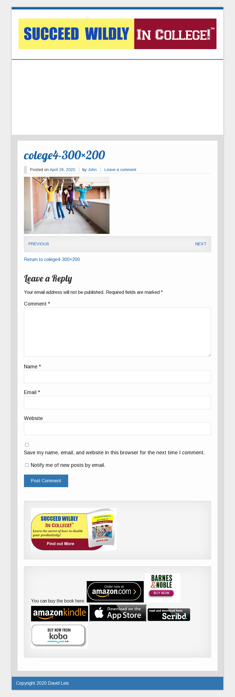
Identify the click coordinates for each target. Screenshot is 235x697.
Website (33, 418)
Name (32, 366)
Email (32, 392)
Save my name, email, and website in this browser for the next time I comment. (114, 452)
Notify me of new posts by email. (68, 465)
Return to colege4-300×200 (52, 259)
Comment (37, 304)
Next (200, 244)
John (92, 169)
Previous (39, 244)
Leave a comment (120, 169)
